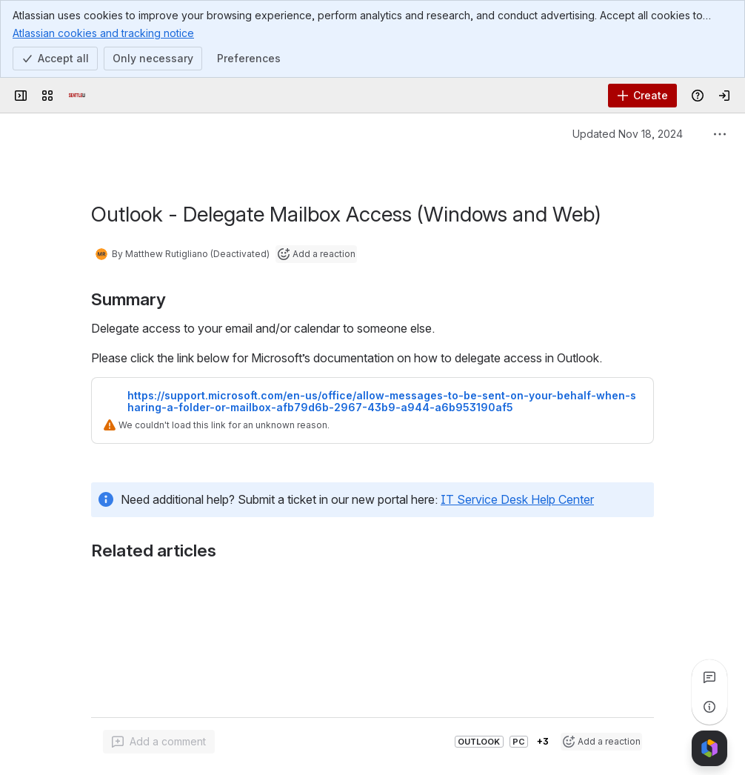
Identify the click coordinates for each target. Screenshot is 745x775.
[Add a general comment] (159, 742)
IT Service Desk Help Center (517, 481)
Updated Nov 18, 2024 (627, 133)
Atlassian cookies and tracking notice (103, 32)
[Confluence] (77, 95)
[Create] (642, 95)
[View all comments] (709, 677)
